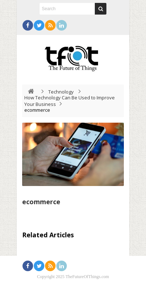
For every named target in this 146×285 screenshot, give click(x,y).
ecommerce (41, 201)
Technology (61, 91)
